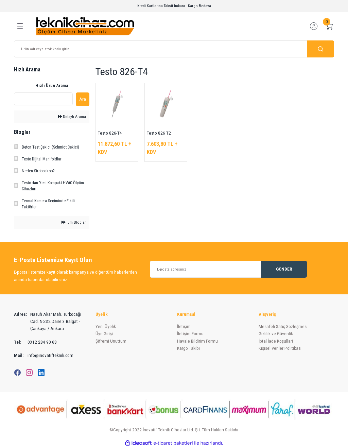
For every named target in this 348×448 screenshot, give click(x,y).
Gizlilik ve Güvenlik (276, 333)
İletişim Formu (190, 333)
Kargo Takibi (188, 348)
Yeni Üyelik (105, 326)
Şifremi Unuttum (110, 341)
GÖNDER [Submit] (284, 269)
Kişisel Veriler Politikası (280, 348)
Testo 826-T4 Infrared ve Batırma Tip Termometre (110, 134)
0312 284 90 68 (35, 342)
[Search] (174, 48)
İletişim (184, 326)
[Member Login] (313, 26)
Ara (82, 99)
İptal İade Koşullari (276, 341)
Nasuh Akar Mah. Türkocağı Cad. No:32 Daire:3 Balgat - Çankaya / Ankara (47, 321)
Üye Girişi (104, 333)
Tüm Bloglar (74, 222)
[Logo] (85, 25)
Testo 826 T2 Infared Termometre (159, 134)
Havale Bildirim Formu (197, 341)
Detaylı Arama (72, 116)
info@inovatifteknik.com (43, 355)
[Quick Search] (43, 98)
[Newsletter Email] (228, 269)
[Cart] (329, 26)
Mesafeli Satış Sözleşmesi (283, 326)
